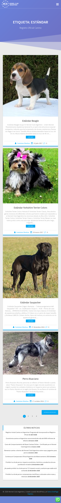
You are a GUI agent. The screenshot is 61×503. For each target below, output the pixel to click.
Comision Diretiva (23, 143)
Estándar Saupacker (30, 302)
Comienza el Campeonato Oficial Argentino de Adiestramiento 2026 (27, 456)
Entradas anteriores (50, 412)
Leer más (30, 137)
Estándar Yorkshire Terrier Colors (30, 207)
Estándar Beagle (30, 120)
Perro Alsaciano (31, 373)
